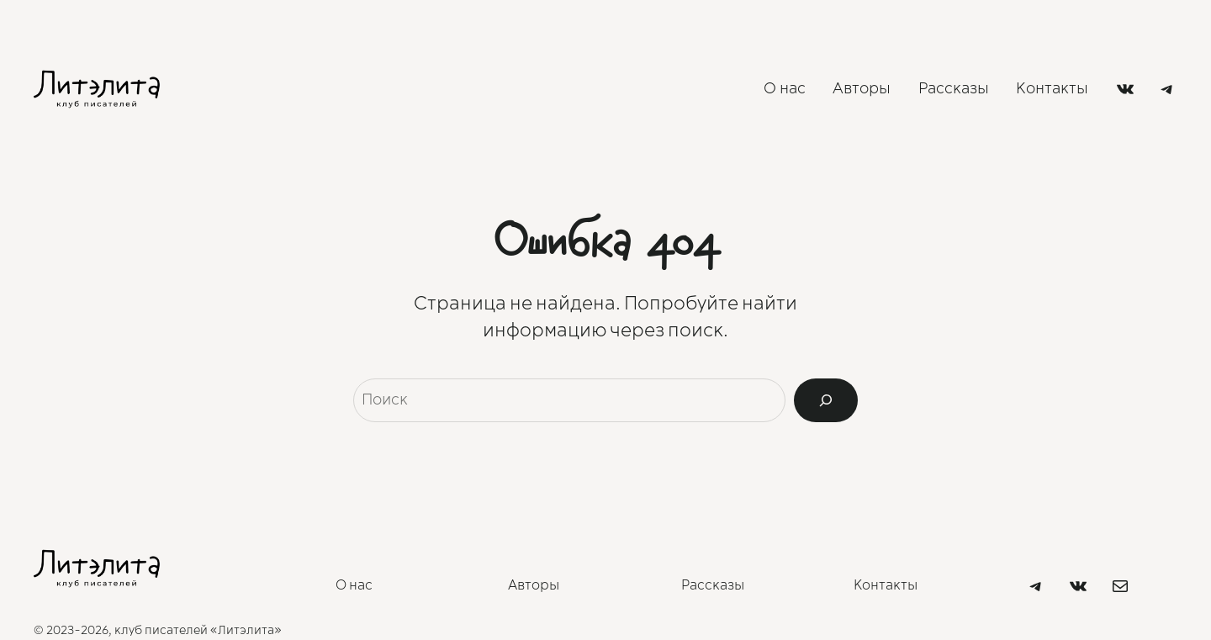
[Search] (826, 400)
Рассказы (712, 585)
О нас (354, 585)
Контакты (886, 585)
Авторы (533, 585)
